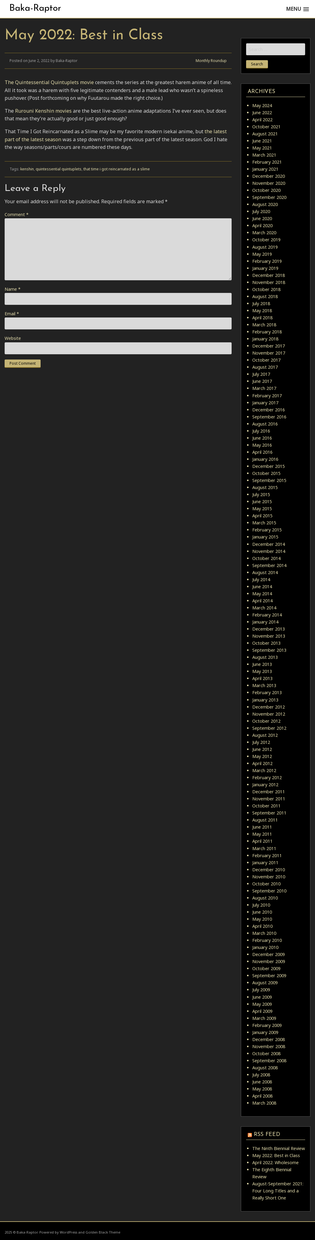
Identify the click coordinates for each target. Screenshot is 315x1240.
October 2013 (266, 643)
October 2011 (266, 806)
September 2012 (269, 728)
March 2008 (264, 1103)
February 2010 (267, 940)
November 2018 (268, 282)
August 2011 (265, 820)
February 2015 (267, 530)
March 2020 (264, 232)
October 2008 (266, 1053)
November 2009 (268, 961)
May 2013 (262, 671)
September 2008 (269, 1060)
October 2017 (266, 360)
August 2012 (265, 735)
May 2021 (262, 148)
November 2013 (268, 636)
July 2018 (261, 303)
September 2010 (269, 891)
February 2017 (267, 395)
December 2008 (268, 1039)
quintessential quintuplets (59, 169)
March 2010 (264, 933)
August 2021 (265, 134)
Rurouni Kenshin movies (43, 110)
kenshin (27, 169)
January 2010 (265, 947)
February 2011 (267, 855)
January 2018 (265, 339)
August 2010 (265, 898)
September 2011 (269, 813)
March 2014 (264, 608)
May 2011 (262, 834)
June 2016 (262, 438)
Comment (17, 214)
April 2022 (262, 119)
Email (12, 314)
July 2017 (261, 374)
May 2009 (262, 1004)
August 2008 (265, 1068)
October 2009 (266, 968)
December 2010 (268, 870)
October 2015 (266, 473)
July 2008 (261, 1075)
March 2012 (264, 770)
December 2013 (268, 629)
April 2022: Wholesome (275, 1162)
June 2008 (262, 1082)
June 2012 (262, 749)
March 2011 (264, 848)
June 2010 (262, 912)
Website (13, 338)
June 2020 (262, 218)
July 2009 (261, 990)
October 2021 (266, 127)
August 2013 (265, 657)
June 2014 (262, 586)
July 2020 (261, 211)
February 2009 (267, 1025)
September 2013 (269, 650)
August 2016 (265, 424)
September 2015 (269, 480)
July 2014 (261, 579)
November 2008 (268, 1046)
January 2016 (265, 459)
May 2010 (262, 919)
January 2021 (265, 169)
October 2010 (266, 884)
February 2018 (267, 332)
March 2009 (264, 1018)
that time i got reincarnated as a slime (116, 169)
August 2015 (265, 487)
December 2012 (268, 707)
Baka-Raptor (35, 8)
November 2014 (268, 551)
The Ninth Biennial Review (278, 1148)
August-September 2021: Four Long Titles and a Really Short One (277, 1191)
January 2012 (265, 784)
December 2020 (268, 176)
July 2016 (261, 431)
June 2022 (262, 112)
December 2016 (268, 410)
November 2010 (268, 877)
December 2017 (268, 346)
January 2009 (265, 1032)
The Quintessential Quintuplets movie (49, 82)
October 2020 (266, 190)
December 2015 (268, 466)
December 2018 (268, 275)
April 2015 (262, 516)
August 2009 (265, 982)
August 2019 (265, 247)
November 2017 (268, 353)
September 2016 (269, 417)
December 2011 (268, 792)
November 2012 (268, 714)
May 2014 (262, 594)
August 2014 (265, 572)
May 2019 (262, 254)
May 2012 (262, 756)
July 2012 (261, 742)
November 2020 (268, 183)
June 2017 (262, 381)
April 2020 (262, 225)
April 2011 (262, 841)
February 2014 (267, 615)
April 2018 (262, 318)
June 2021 (262, 141)
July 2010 (261, 905)
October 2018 (266, 289)
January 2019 (265, 268)
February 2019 (267, 261)
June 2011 (262, 827)
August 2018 (265, 296)
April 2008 (262, 1096)
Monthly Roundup (211, 60)
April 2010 (262, 926)
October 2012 (266, 721)
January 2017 (265, 403)
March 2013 (264, 685)
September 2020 (269, 197)
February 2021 (267, 162)
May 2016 (262, 445)
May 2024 (262, 105)
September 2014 (269, 565)
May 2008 (262, 1089)
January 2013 (265, 700)
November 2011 (268, 799)
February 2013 (267, 692)
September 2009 (269, 975)
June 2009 (262, 997)
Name (13, 289)
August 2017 (265, 367)
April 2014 (262, 601)
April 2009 (262, 1011)
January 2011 (265, 862)
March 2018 (264, 325)
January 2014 (265, 622)
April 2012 (262, 763)
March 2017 (264, 388)
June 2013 (262, 664)
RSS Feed (267, 1134)
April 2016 (262, 452)
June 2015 (262, 501)
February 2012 (267, 777)
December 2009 (268, 954)
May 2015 (262, 508)
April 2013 (262, 678)
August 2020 (265, 204)
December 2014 (268, 544)
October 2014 (266, 558)
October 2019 (266, 240)
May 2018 (262, 310)
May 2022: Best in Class (276, 1155)
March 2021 (264, 155)
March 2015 (264, 523)
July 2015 (261, 494)
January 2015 (265, 537)
